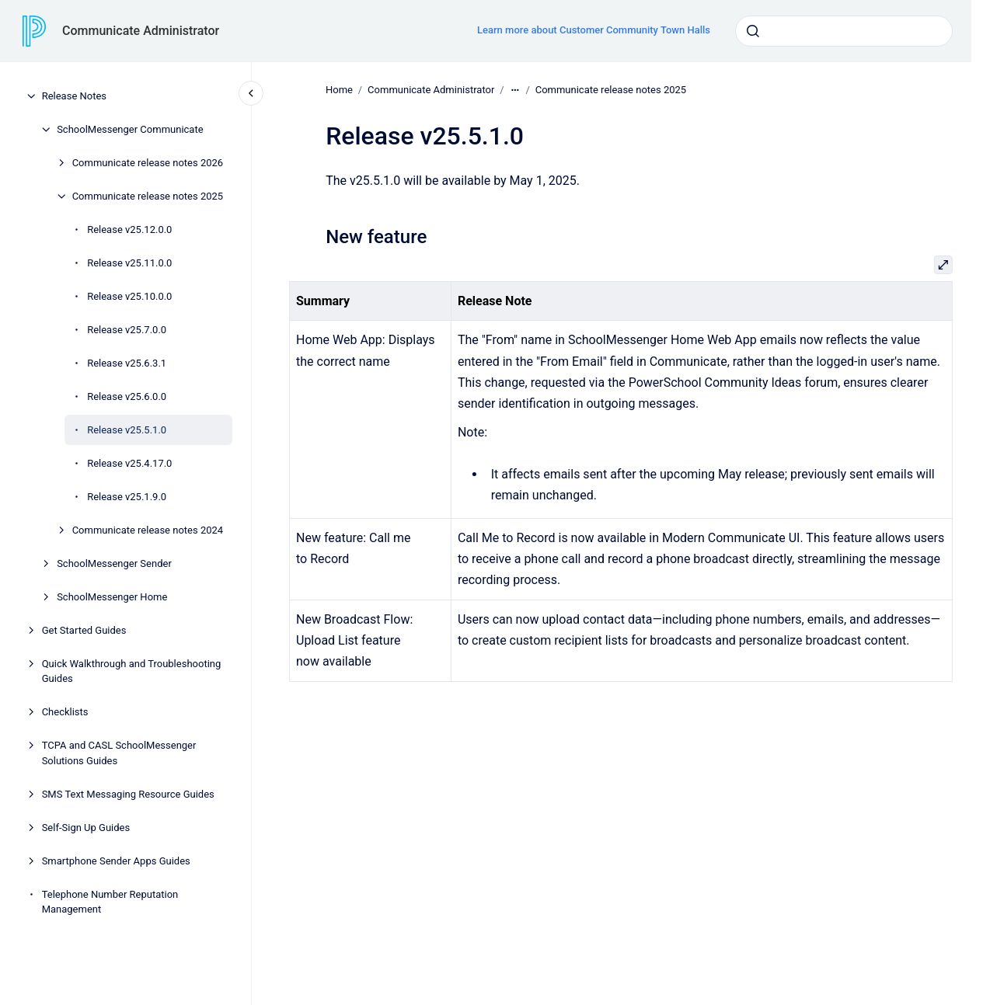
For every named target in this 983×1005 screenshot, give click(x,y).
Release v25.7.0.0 (126, 330)
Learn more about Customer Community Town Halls (593, 30)
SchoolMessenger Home (112, 597)
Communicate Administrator (140, 30)
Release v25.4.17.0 (129, 463)
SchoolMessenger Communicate (130, 129)
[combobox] (844, 31)
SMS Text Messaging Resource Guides (128, 794)
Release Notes (74, 96)
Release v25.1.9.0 (126, 496)
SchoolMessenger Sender (114, 563)
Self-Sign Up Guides (86, 827)
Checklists (65, 712)
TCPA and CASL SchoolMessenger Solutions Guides (119, 753)
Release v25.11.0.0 (129, 263)
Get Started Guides (84, 630)
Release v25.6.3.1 (126, 363)
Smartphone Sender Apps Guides (116, 861)
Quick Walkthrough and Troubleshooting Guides (131, 671)
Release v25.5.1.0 (126, 430)
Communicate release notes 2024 (147, 530)
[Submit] (753, 31)
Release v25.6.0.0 (126, 396)
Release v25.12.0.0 (129, 229)
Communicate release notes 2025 (147, 196)
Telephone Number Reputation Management (110, 902)
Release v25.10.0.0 (129, 296)
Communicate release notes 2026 (147, 163)
